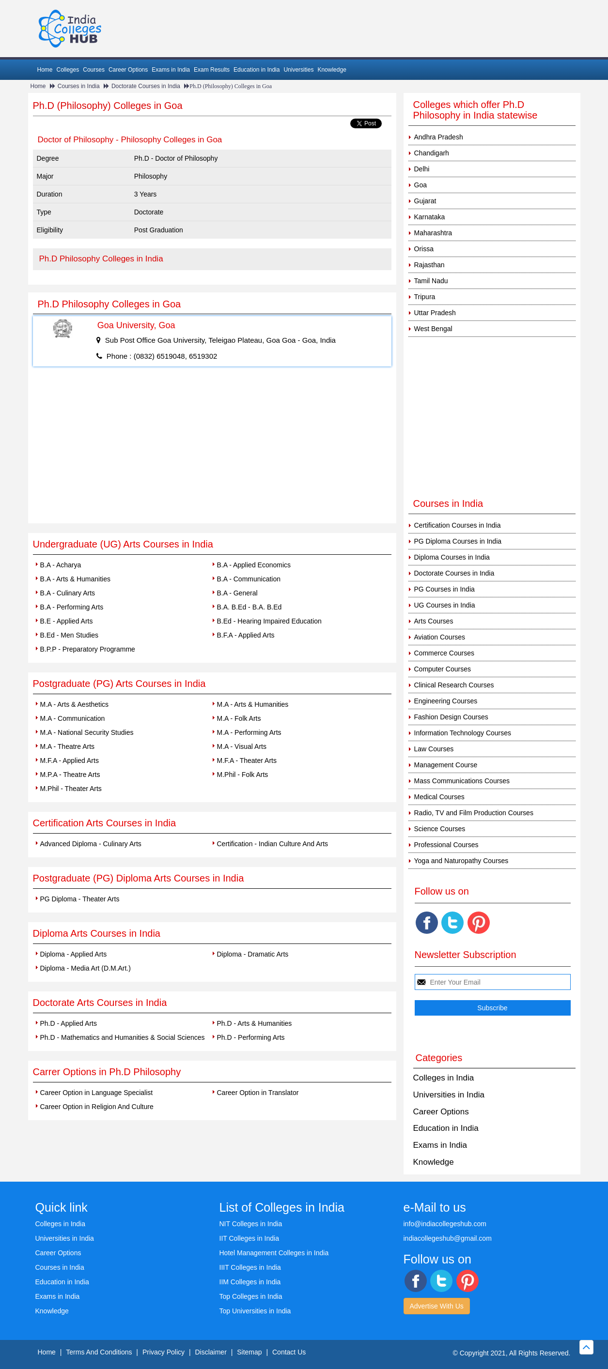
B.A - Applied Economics (254, 565)
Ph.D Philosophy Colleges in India (101, 258)
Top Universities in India (255, 1311)
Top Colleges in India (250, 1296)
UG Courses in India (444, 605)
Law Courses (434, 749)
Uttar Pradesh (435, 313)
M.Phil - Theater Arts (71, 788)
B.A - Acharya (60, 565)
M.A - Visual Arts (241, 746)
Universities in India (448, 1094)
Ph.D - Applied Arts (68, 1023)
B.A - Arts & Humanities (75, 579)
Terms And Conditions (99, 1352)
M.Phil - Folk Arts (242, 774)
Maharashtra (433, 233)
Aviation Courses (440, 637)
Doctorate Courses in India (145, 86)
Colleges (68, 69)
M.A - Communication (72, 718)
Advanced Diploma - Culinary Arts (90, 844)
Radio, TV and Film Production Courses (473, 813)
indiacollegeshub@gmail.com (448, 1238)
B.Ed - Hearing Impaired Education (269, 621)
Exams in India (171, 69)
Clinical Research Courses (454, 685)
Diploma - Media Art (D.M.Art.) (85, 968)
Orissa (424, 249)
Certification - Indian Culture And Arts (272, 844)
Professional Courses (446, 845)
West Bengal (433, 329)
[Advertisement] (212, 450)
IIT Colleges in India (249, 1238)
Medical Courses (439, 797)
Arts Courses (433, 621)
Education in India (257, 69)
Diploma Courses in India (452, 557)
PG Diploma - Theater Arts (80, 899)
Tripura (425, 297)
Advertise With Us (437, 1306)
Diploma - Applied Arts (73, 954)
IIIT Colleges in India (250, 1267)
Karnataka (429, 217)
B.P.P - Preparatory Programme (87, 649)
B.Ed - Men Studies (69, 635)
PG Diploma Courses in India (458, 541)
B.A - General (237, 593)
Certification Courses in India (457, 525)
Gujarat (425, 201)
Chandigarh (431, 153)
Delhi (422, 169)
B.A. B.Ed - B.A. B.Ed (249, 607)
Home (45, 69)
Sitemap (249, 1352)
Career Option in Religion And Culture (97, 1106)
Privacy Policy (163, 1352)
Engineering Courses (446, 701)
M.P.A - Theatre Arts (70, 774)
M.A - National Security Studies (87, 732)
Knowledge (331, 69)
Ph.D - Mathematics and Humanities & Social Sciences (122, 1037)
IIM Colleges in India (250, 1282)
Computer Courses (442, 669)
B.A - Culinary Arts (67, 593)
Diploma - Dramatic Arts (253, 954)
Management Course (446, 765)
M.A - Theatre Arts (67, 746)
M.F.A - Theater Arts (247, 760)
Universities (298, 69)
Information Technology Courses (463, 733)
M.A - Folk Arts (239, 718)
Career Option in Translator (258, 1092)
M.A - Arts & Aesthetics (74, 704)
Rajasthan (429, 265)
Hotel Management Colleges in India (274, 1253)
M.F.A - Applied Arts (69, 760)
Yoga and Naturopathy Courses (461, 861)
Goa (420, 185)
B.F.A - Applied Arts (246, 635)
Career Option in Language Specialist (96, 1092)
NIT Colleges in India (250, 1224)
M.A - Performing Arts (249, 732)
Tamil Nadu (431, 281)
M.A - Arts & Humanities (253, 704)
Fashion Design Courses (451, 717)
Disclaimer (210, 1352)
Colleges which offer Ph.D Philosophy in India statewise (475, 110)
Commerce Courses (444, 653)
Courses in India (79, 86)
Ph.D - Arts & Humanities (254, 1023)
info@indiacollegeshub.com (445, 1224)
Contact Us (289, 1352)
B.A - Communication (249, 579)
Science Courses (440, 829)
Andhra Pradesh (438, 137)
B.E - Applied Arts (66, 621)
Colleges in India (443, 1077)
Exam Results (212, 69)
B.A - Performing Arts (72, 607)
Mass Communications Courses (462, 781)
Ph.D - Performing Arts (251, 1037)
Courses (94, 69)
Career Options (128, 69)
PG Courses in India (444, 589)
